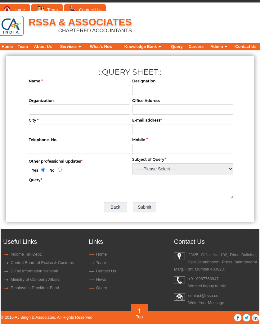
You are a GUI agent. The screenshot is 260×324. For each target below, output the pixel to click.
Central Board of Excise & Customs (42, 262)
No (52, 170)
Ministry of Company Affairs (35, 279)
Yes (35, 170)
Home (14, 9)
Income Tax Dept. (26, 254)
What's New (101, 46)
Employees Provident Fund (35, 287)
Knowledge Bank (142, 46)
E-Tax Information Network (34, 271)
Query (177, 46)
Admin (218, 46)
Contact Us (85, 9)
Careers (196, 46)
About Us (43, 46)
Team (47, 9)
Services (70, 46)
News (101, 279)
